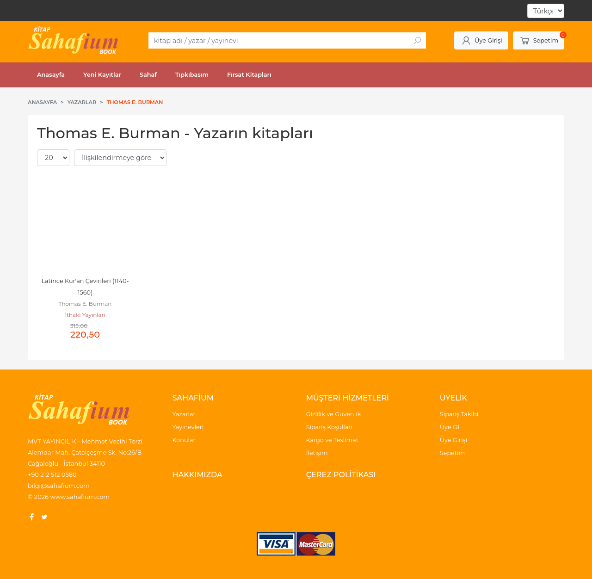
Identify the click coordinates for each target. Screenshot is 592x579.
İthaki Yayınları (85, 314)
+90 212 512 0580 (52, 474)
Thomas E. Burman (85, 303)
